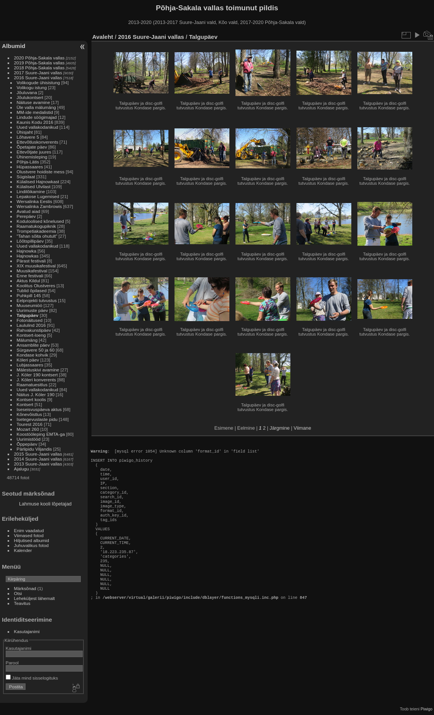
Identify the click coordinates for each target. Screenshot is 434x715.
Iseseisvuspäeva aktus (39, 409)
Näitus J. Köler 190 (35, 394)
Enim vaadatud (29, 530)
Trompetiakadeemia (36, 231)
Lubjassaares (30, 364)
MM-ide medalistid (35, 112)
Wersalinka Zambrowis (39, 206)
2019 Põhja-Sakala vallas (39, 62)
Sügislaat (26, 176)
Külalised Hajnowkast (38, 181)
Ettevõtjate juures (34, 151)
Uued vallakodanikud (37, 127)
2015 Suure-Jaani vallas (38, 453)
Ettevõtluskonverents (37, 141)
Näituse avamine (33, 102)
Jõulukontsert (30, 97)
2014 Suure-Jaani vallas (38, 458)
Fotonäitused (30, 320)
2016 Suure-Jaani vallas (38, 77)
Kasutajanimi (27, 631)
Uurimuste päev (32, 310)
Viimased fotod (29, 535)
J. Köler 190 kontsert (37, 374)
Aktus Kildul (28, 280)
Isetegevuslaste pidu (37, 419)
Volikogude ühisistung (38, 82)
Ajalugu (21, 468)
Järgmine (280, 428)
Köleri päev (28, 359)
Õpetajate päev (32, 146)
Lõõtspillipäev (30, 240)
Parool (12, 662)
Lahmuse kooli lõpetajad (45, 504)
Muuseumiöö (29, 305)
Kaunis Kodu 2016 (35, 122)
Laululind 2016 (31, 325)
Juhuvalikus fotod (31, 545)
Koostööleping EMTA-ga (41, 434)
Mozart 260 (28, 429)
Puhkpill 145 (29, 295)
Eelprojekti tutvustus (37, 300)
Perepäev (26, 216)
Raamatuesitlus (32, 384)
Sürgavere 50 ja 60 (35, 349)
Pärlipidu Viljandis (34, 448)
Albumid (13, 46)
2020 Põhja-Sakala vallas (39, 57)
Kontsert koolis (31, 399)
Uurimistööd (29, 439)
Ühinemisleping (32, 156)
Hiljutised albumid (31, 540)
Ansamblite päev (33, 344)
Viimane (302, 428)
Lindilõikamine (31, 191)
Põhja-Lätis (28, 161)
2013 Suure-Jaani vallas (38, 463)
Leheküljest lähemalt (34, 598)
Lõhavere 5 (28, 136)
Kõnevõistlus (29, 414)
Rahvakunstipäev (34, 330)
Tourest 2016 (30, 424)
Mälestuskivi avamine (38, 369)
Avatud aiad (28, 211)
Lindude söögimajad (37, 117)
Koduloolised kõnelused (40, 221)
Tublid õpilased (32, 290)
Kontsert (25, 404)
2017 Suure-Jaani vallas (38, 72)
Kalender (23, 550)
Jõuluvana (27, 92)
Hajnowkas (28, 255)
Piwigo (426, 709)
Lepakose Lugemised (38, 196)
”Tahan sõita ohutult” (37, 236)
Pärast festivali (31, 260)
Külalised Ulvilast (34, 186)
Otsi (18, 593)
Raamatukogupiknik (36, 226)
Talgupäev (27, 315)
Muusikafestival (32, 270)
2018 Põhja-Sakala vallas (39, 67)
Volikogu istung (32, 87)
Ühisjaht (25, 132)
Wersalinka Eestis (34, 201)
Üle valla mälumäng (36, 107)
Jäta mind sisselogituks (32, 677)
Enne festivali (30, 275)
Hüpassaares (30, 166)
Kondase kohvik (32, 354)
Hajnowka (27, 250)
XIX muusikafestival (36, 265)
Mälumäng (27, 340)
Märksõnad (25, 588)
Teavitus (22, 603)
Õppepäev (27, 443)
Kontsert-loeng (31, 335)
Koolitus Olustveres (36, 285)
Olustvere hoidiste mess (41, 171)
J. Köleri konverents (36, 379)
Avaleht (102, 37)
